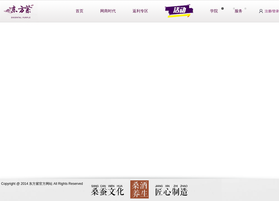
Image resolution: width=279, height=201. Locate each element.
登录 (275, 11)
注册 (268, 11)
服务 (238, 11)
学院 (214, 11)
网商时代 (108, 11)
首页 (79, 11)
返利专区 (140, 11)
